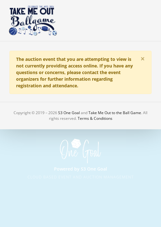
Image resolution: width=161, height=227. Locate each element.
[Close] (142, 58)
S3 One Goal (69, 112)
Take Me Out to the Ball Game (114, 112)
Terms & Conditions (95, 118)
